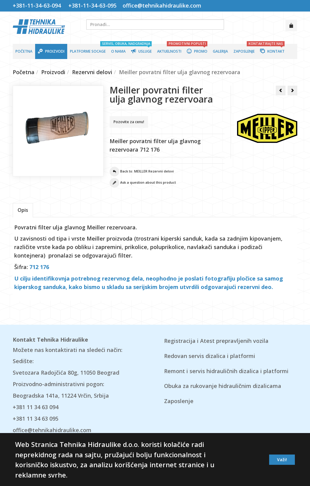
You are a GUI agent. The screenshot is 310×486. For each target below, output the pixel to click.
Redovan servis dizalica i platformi (209, 356)
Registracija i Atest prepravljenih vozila (216, 340)
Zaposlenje (178, 401)
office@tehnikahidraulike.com (161, 5)
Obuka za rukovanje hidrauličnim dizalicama (222, 385)
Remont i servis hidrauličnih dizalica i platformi (226, 371)
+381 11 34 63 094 (35, 407)
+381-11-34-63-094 (38, 5)
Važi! (282, 459)
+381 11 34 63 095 (35, 418)
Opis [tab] (23, 210)
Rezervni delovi (92, 72)
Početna (24, 72)
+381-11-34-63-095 (92, 5)
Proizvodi (53, 72)
